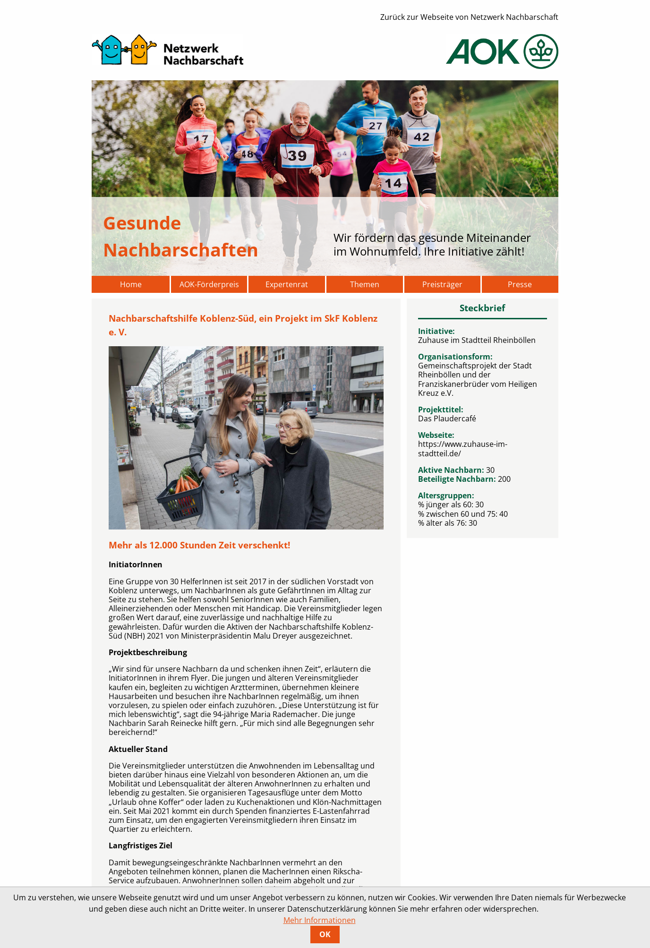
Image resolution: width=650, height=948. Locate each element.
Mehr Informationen (319, 920)
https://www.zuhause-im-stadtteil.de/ (462, 448)
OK (325, 934)
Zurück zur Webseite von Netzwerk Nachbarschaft (469, 17)
